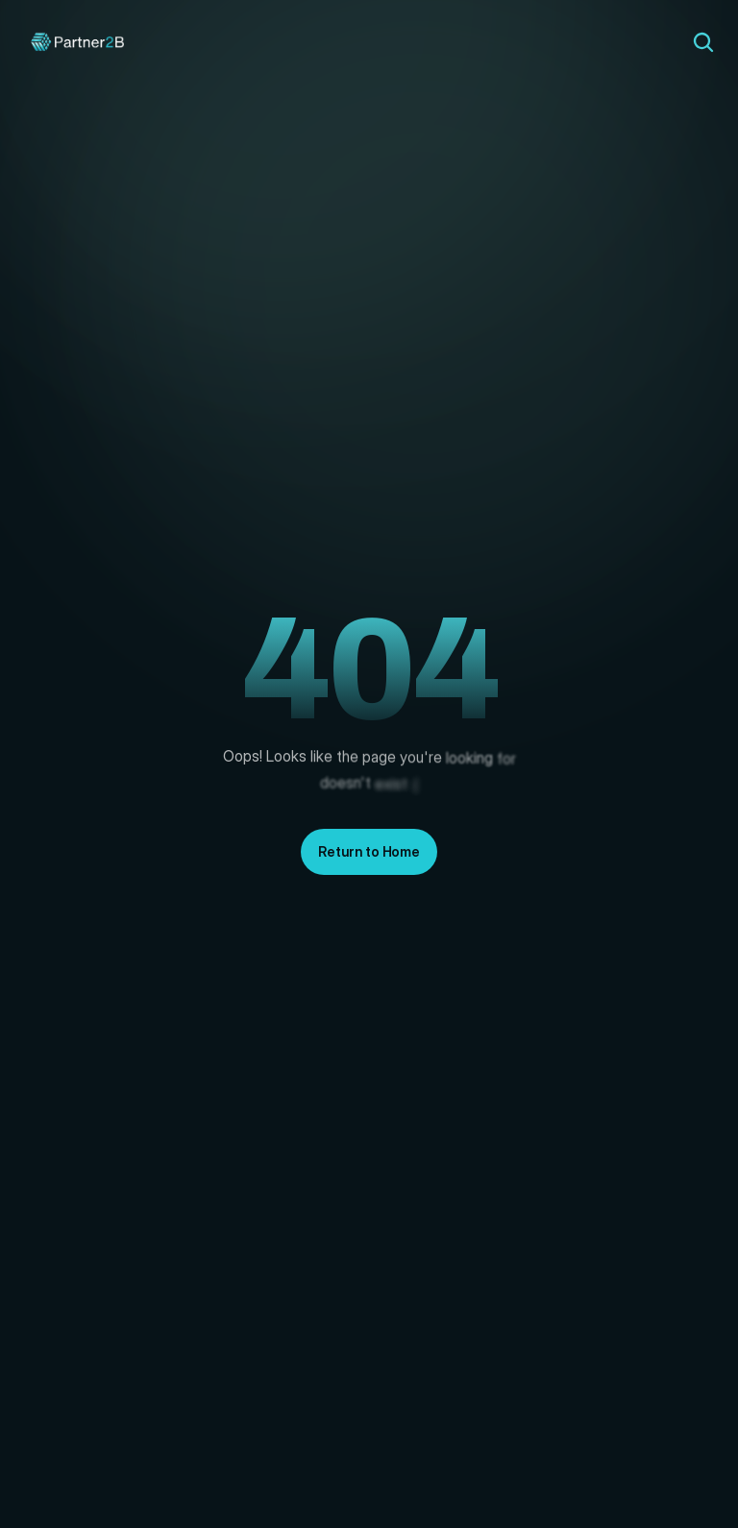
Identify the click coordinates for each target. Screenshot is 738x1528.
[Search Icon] (703, 42)
